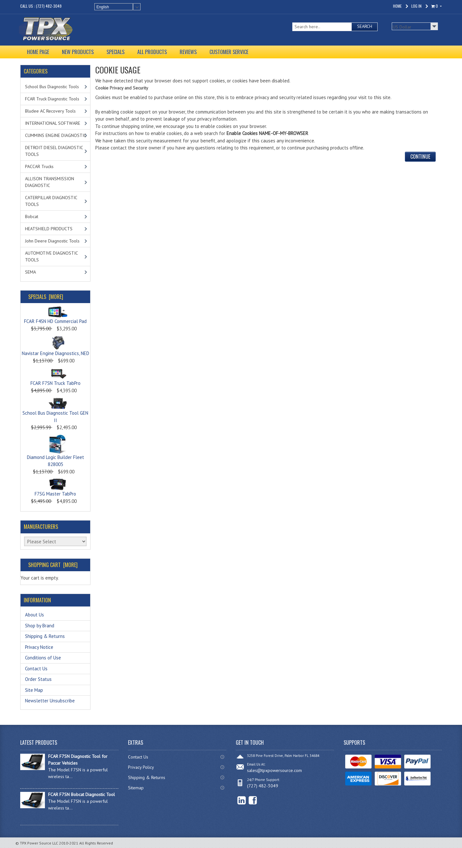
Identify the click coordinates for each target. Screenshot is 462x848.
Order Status (38, 679)
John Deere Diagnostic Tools (52, 241)
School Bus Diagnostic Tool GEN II (55, 411)
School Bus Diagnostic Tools (52, 86)
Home (397, 6)
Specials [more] (45, 297)
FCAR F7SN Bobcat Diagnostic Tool (81, 794)
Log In (416, 6)
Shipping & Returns (45, 636)
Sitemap (136, 788)
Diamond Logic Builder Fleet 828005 (55, 454)
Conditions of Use (43, 658)
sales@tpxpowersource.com (274, 770)
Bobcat (31, 216)
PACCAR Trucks (39, 166)
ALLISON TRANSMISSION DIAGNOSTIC (49, 182)
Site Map (34, 690)
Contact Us (36, 669)
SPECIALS (115, 52)
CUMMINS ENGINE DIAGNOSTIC (55, 135)
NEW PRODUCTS (78, 52)
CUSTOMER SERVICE (229, 52)
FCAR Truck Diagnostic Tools (52, 99)
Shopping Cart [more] (53, 565)
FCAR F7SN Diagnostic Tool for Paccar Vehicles (77, 759)
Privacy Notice (39, 647)
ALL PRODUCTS (152, 52)
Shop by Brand (39, 626)
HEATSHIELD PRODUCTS (49, 229)
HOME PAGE (38, 52)
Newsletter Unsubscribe (50, 701)
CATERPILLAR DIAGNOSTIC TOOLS (51, 201)
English (102, 7)
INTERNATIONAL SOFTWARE (52, 123)
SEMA (30, 272)
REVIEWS (188, 52)
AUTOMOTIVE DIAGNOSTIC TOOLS (51, 256)
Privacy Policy (141, 767)
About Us (34, 615)
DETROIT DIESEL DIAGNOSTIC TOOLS (54, 151)
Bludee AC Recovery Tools (50, 111)
